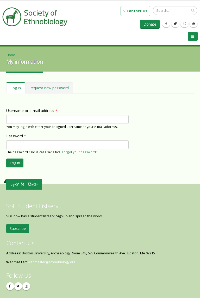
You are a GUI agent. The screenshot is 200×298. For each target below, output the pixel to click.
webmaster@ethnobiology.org (51, 262)
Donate (149, 24)
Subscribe (18, 228)
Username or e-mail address (31, 110)
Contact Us (135, 10)
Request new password (49, 87)
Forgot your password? (79, 152)
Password (16, 135)
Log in (17, 89)
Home (11, 55)
